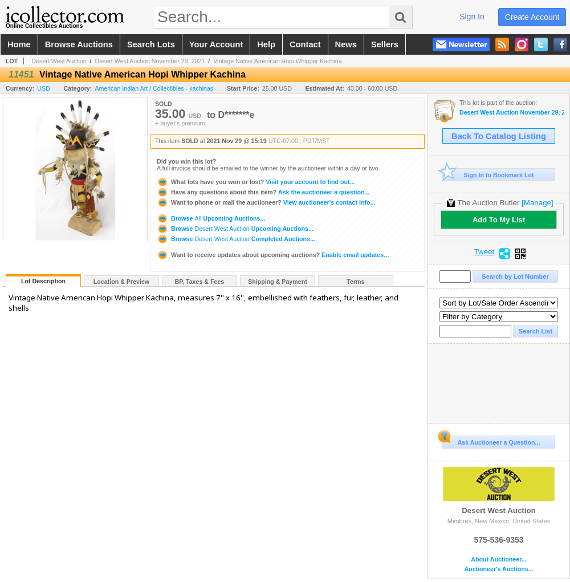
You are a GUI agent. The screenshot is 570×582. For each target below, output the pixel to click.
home (19, 44)
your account (216, 44)
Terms (355, 281)
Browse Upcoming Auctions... (211, 218)
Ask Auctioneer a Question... (491, 441)
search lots (151, 44)
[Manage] (537, 202)
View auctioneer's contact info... (266, 202)
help (266, 44)
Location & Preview (121, 281)
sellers (384, 44)
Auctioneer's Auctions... (498, 569)
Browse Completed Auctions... (236, 238)
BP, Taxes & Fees (200, 281)
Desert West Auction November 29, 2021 (150, 61)
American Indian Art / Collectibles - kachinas (154, 88)
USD (43, 88)
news (346, 44)
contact (305, 44)
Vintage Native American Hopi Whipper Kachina (277, 61)
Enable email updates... (273, 254)
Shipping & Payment (277, 281)
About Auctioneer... (498, 559)
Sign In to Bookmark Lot (488, 174)
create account (532, 17)
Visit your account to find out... (256, 181)
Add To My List (499, 219)
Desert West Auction (58, 61)
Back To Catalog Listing (498, 136)
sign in (471, 16)
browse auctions (79, 44)
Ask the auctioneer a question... (263, 192)
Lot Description (43, 281)
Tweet (484, 252)
